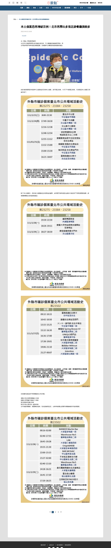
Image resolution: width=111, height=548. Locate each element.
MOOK (100, 3)
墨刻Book (93, 3)
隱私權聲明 (68, 545)
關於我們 (43, 545)
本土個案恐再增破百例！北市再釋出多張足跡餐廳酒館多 (34, 19)
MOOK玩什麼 (84, 3)
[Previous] (50, 512)
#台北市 (24, 35)
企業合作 (51, 545)
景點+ (15, 19)
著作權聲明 (60, 545)
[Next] (61, 512)
